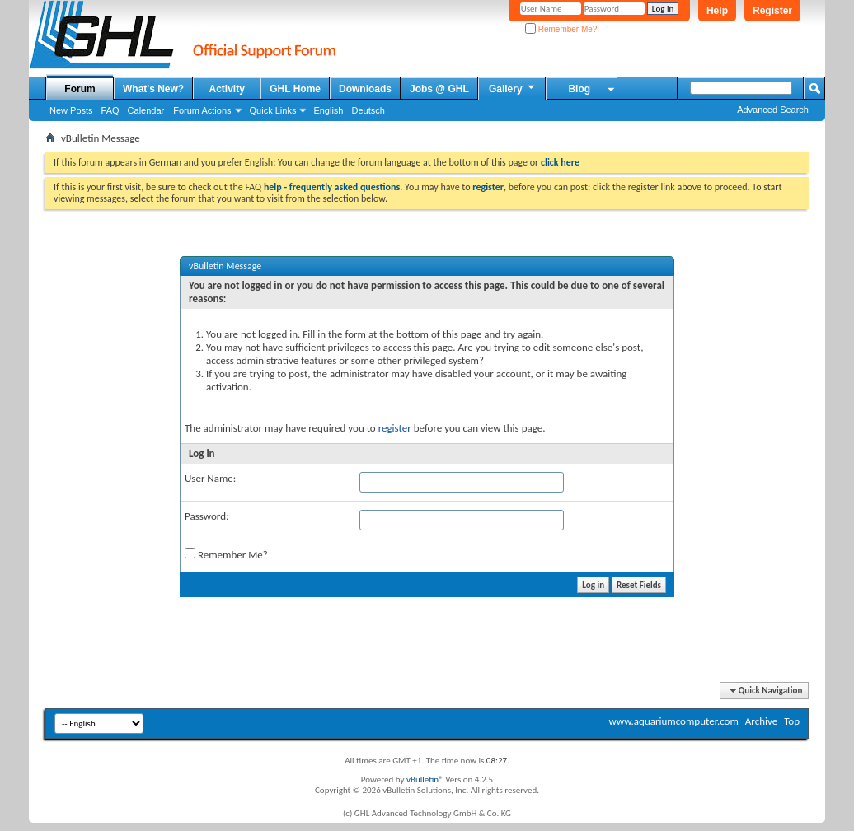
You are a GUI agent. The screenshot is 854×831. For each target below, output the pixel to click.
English (328, 110)
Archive (761, 721)
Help (717, 10)
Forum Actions (202, 110)
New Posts (71, 110)
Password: (206, 516)
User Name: (210, 478)
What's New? (153, 89)
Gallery (513, 88)
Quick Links (273, 110)
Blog (579, 89)
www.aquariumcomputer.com (673, 721)
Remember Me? (561, 29)
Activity (227, 89)
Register (772, 10)
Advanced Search (773, 109)
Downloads (365, 89)
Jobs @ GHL (439, 89)
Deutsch (367, 110)
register (394, 428)
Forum (79, 89)
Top (792, 721)
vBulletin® (424, 779)
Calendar (146, 110)
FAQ (110, 110)
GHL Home (295, 89)
